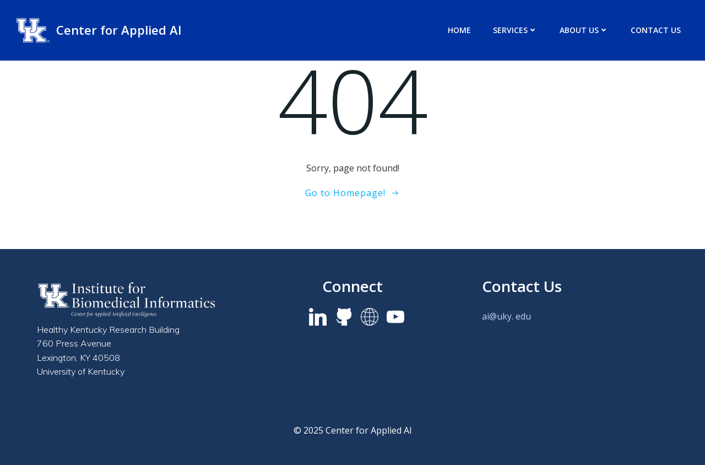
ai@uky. (497, 316)
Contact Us (656, 30)
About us (584, 30)
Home (459, 30)
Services (515, 30)
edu (523, 316)
